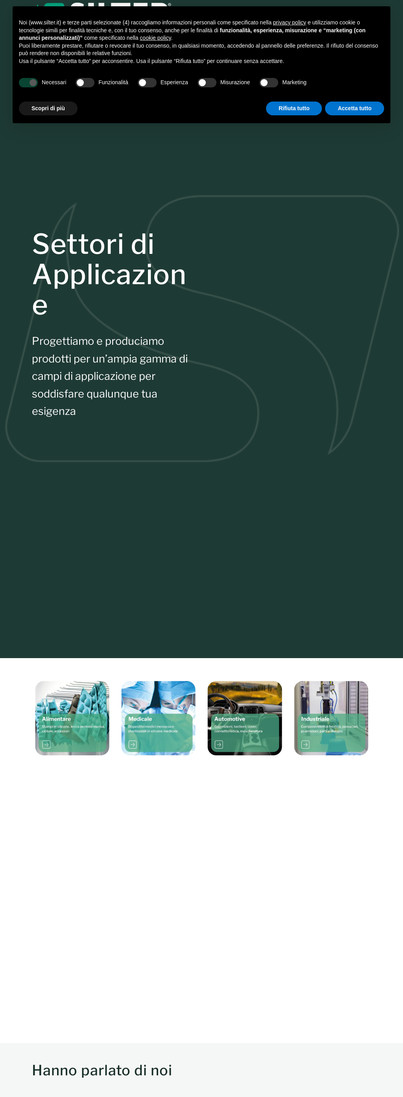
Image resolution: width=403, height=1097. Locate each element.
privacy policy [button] (289, 22)
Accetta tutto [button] (355, 108)
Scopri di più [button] (48, 108)
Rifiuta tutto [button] (294, 108)
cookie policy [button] (155, 38)
